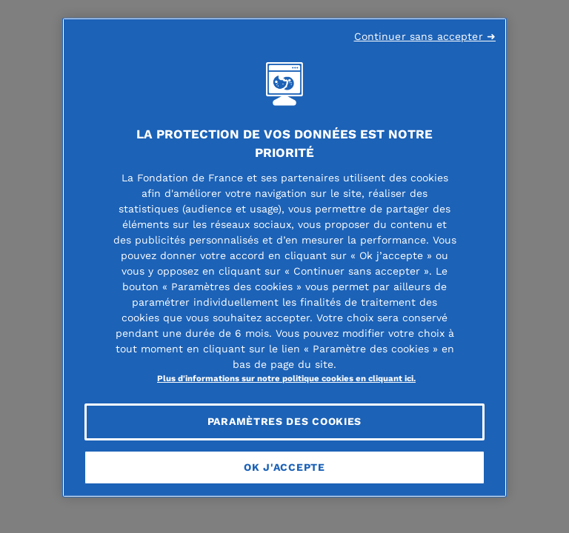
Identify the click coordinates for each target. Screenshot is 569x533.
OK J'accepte (284, 466)
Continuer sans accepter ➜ (425, 36)
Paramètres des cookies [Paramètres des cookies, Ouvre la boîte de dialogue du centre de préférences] (284, 421)
